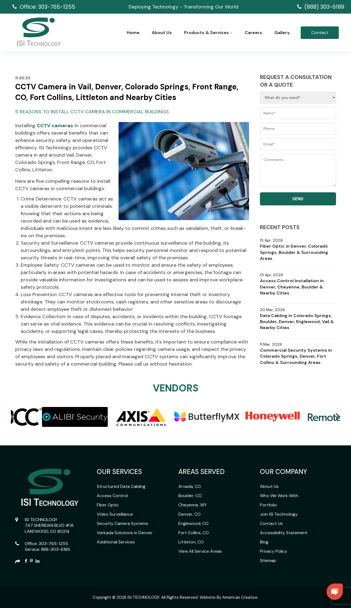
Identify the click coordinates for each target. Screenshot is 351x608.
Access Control (112, 495)
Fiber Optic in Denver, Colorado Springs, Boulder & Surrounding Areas (294, 252)
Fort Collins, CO (193, 533)
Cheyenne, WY (192, 505)
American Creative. (240, 597)
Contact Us (271, 523)
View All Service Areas (200, 551)
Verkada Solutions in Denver (125, 533)
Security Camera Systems (122, 523)
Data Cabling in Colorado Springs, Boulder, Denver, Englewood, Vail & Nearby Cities (297, 322)
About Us (269, 486)
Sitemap (268, 560)
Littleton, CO (191, 542)
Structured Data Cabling (121, 486)
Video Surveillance (115, 514)
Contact (319, 32)
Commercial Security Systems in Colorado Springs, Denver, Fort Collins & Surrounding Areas (296, 356)
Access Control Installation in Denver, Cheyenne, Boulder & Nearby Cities (292, 287)
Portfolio (268, 505)
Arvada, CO (189, 486)
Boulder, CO (190, 495)
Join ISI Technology (279, 514)
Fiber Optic (108, 505)
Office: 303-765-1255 (47, 7)
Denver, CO (189, 514)
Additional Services (116, 542)
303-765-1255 (53, 543)
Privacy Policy (273, 551)
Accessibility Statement (283, 533)
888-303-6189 (55, 549)
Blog (264, 542)
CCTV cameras (55, 125)
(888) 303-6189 (324, 7)
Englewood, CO (193, 523)
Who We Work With (279, 495)
